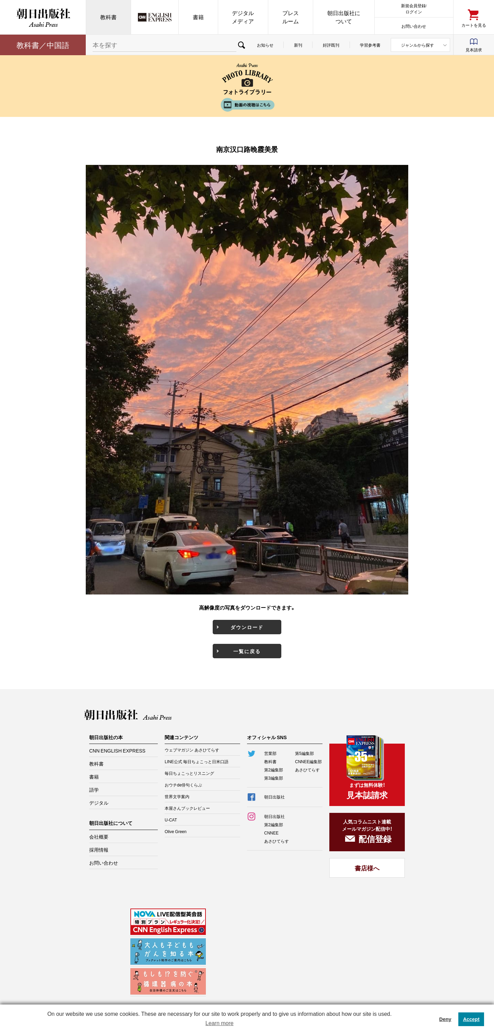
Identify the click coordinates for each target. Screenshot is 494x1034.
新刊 (298, 45)
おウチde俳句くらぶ (183, 785)
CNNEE (271, 833)
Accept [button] (471, 1019)
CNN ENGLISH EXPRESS (117, 750)
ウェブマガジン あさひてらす (192, 750)
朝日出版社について (343, 17)
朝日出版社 (43, 17)
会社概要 (98, 836)
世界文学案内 (177, 796)
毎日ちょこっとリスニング (189, 773)
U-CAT (171, 820)
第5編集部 (304, 753)
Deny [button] (445, 1019)
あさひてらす (307, 770)
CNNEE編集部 (308, 761)
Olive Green (176, 831)
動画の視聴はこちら (247, 104)
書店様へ (367, 868)
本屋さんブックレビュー (187, 808)
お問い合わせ (413, 26)
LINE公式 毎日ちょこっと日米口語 (196, 761)
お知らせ (265, 45)
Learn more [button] (219, 1023)
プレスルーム (290, 17)
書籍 (198, 17)
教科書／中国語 (42, 44)
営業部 (270, 753)
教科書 (108, 17)
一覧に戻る (247, 651)
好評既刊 (331, 45)
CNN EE (154, 17)
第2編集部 (273, 770)
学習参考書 (370, 45)
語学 (94, 789)
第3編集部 (273, 778)
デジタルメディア (243, 17)
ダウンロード (247, 627)
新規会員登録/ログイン (414, 8)
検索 (241, 44)
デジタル (98, 802)
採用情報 (98, 849)
